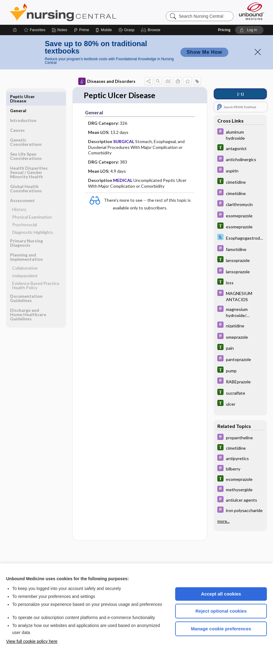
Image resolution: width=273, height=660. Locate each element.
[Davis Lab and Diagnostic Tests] (240, 237)
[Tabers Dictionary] (240, 148)
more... (223, 521)
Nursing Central (85, 12)
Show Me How (204, 52)
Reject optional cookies (221, 611)
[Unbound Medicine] (251, 11)
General (18, 96)
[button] (151, 30)
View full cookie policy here (31, 641)
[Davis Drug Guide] (240, 134)
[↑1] (240, 94)
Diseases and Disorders (106, 81)
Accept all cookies (221, 593)
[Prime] (81, 30)
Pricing (224, 30)
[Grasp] (126, 30)
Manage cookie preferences (221, 628)
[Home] (15, 30)
